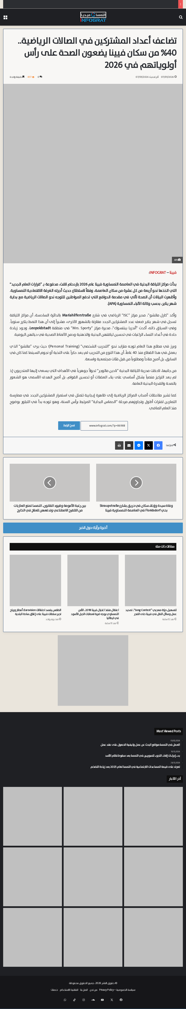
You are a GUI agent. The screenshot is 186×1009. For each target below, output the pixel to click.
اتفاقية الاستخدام (69, 994)
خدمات (54, 994)
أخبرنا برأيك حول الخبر (93, 532)
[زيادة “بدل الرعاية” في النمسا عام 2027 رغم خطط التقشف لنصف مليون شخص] (153, 942)
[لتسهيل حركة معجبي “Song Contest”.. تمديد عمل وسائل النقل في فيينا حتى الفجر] (150, 585)
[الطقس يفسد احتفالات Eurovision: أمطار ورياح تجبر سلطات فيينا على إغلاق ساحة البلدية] (35, 585)
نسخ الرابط (69, 425)
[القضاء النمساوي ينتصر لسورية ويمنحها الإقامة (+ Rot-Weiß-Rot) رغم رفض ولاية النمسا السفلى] (153, 821)
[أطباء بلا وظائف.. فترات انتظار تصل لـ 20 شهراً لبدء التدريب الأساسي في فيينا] (32, 881)
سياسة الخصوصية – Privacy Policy (117, 994)
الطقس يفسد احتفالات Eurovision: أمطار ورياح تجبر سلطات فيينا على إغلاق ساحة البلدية (35, 617)
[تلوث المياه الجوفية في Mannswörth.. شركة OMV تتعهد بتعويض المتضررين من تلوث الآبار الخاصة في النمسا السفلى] (93, 881)
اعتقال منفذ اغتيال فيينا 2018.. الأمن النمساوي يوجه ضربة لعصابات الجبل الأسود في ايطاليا (95, 619)
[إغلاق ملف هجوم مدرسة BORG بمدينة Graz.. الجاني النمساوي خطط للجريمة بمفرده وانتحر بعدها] (32, 821)
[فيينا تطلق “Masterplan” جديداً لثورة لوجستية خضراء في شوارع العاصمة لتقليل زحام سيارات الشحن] (32, 942)
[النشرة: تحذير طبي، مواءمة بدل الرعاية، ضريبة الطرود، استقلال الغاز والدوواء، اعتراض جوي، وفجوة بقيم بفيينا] (93, 821)
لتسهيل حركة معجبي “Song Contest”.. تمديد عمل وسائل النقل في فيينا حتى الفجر (150, 617)
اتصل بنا (84, 994)
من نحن (93, 994)
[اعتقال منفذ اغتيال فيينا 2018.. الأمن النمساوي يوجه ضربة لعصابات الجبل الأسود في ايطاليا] (93, 585)
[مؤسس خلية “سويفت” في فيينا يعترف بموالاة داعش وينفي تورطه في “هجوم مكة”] (153, 881)
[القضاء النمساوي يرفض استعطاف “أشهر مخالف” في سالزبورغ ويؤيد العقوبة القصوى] (93, 942)
